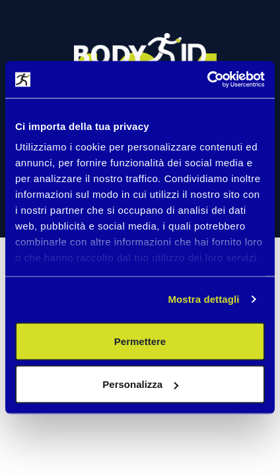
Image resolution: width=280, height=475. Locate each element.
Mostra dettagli (203, 299)
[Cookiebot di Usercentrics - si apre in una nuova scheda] (207, 79)
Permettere (140, 340)
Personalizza (140, 384)
